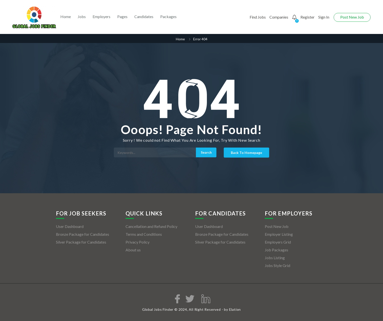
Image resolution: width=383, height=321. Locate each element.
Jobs (82, 16)
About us (133, 249)
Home (65, 16)
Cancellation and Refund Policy (151, 226)
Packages (168, 16)
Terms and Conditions (144, 234)
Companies (278, 17)
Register (307, 17)
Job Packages (276, 249)
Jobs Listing (275, 257)
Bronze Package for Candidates (82, 234)
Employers (101, 16)
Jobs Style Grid (277, 265)
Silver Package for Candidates (81, 242)
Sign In (323, 17)
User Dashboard (70, 226)
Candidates (143, 16)
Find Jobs (258, 17)
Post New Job (352, 17)
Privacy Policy (137, 242)
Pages (122, 16)
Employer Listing (279, 234)
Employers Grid (278, 242)
